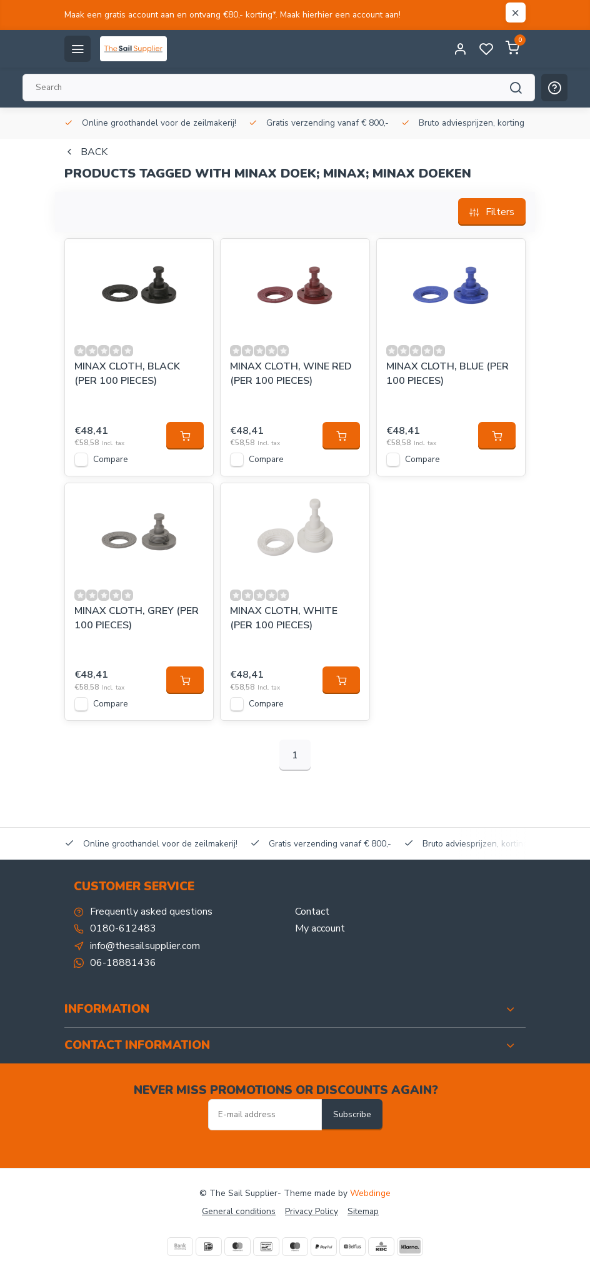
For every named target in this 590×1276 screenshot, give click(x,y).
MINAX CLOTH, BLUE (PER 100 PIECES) (447, 373)
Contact (312, 911)
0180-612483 (123, 928)
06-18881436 (123, 963)
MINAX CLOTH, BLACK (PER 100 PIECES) (127, 373)
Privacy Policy (311, 1211)
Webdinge (370, 1193)
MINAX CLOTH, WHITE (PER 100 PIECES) (284, 617)
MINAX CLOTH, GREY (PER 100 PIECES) (136, 617)
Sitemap (363, 1211)
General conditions (239, 1211)
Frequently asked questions (151, 911)
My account (320, 928)
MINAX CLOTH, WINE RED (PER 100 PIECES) (291, 373)
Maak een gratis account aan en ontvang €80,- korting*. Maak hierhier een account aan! (232, 15)
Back (86, 152)
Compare (110, 459)
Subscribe (352, 1114)
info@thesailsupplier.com (145, 946)
